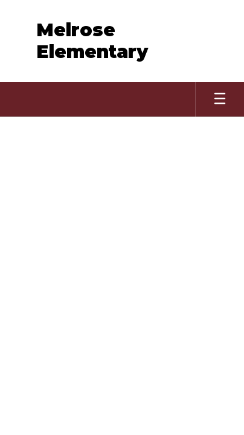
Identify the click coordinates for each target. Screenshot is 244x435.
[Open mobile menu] (220, 99)
